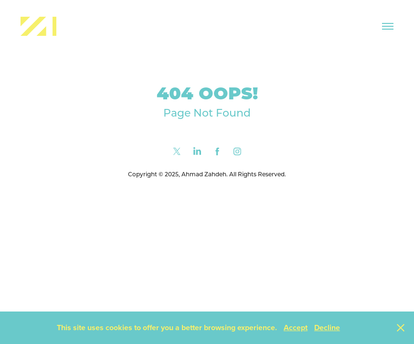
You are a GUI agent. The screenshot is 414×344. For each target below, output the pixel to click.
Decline (327, 327)
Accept (296, 327)
